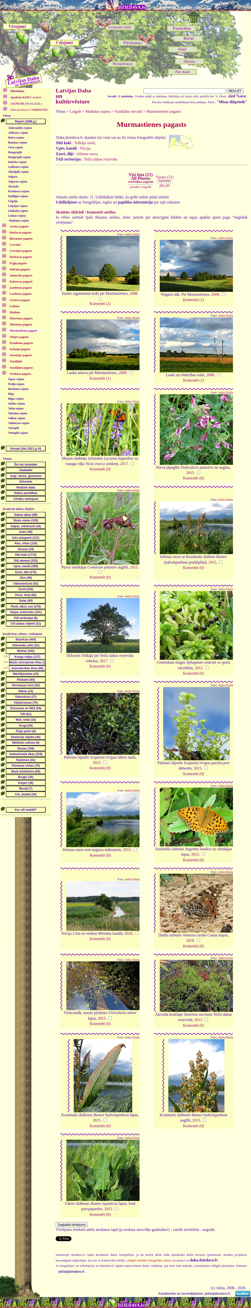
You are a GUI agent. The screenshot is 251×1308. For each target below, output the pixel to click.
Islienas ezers (87, 154)
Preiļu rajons (16, 384)
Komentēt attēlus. (101, 212)
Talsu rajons (15, 408)
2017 (124, 464)
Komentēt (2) (100, 304)
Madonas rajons (19, 220)
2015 (190, 473)
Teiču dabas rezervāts (100, 159)
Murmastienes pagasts (163, 111)
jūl (167, 185)
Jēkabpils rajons (18, 171)
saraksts (26, 97)
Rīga (11, 393)
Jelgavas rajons (17, 181)
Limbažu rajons (18, 211)
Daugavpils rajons (19, 157)
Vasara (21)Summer (164, 179)
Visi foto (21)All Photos (140, 177)
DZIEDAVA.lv (132, 7)
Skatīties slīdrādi (70, 212)
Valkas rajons (16, 418)
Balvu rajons (16, 137)
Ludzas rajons (17, 215)
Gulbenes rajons (18, 167)
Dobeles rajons (17, 162)
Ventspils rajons (18, 433)
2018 (128, 933)
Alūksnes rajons (18, 132)
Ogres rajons (16, 379)
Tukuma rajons (17, 413)
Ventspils (13, 428)
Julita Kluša (132, 234)
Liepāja (13, 201)
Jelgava (13, 176)
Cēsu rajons (15, 147)
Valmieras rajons (18, 423)
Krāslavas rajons (18, 191)
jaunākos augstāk (140, 187)
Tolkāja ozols (84, 143)
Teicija (85, 148)
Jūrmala (13, 186)
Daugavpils (15, 152)
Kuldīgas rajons (18, 196)
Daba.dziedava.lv (29, 110)
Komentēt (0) (100, 469)
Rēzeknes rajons (18, 389)
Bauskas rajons (17, 142)
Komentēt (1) (193, 300)
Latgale (75, 111)
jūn (162, 185)
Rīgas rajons (16, 398)
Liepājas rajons (18, 206)
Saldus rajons (16, 403)
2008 (133, 293)
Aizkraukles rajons (20, 128)
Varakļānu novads (128, 111)
